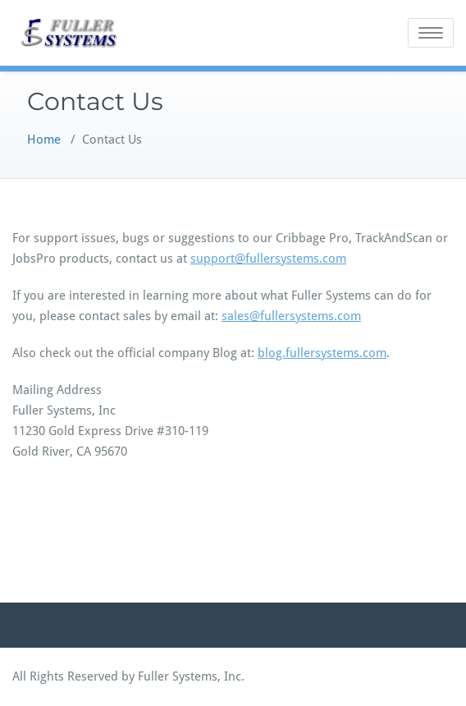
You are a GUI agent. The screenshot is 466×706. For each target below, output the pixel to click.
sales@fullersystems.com (291, 316)
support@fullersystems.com (268, 258)
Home (44, 139)
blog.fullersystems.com (322, 353)
